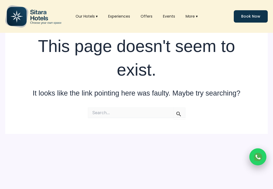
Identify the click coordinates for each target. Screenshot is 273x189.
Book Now (250, 16)
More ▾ (192, 16)
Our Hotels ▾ (87, 16)
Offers (146, 16)
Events (169, 16)
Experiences (119, 16)
